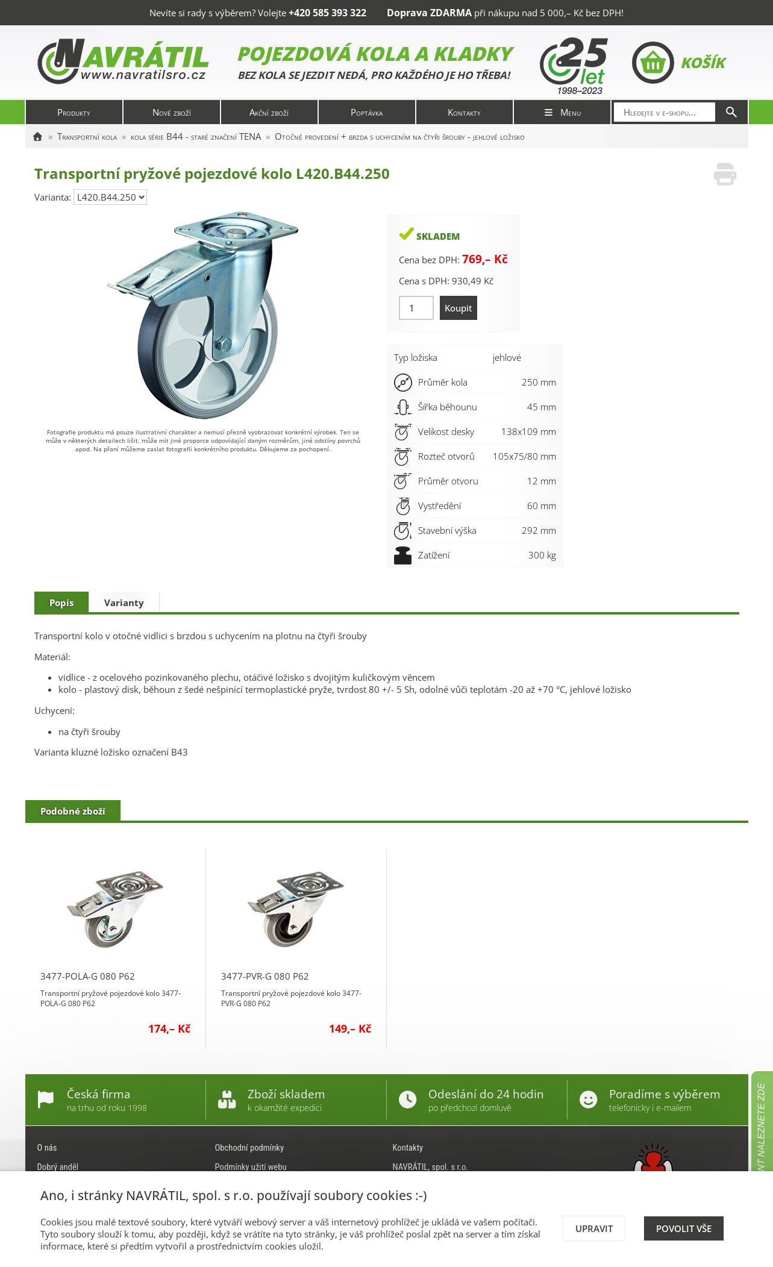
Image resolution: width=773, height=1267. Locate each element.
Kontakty (464, 112)
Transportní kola (87, 136)
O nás (47, 1147)
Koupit (458, 308)
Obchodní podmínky (249, 1147)
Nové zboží (171, 112)
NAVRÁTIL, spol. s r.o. (431, 1167)
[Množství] (416, 308)
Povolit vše (684, 1228)
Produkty (73, 112)
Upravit (594, 1228)
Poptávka (367, 112)
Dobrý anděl (58, 1167)
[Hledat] (731, 112)
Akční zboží (269, 112)
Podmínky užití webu (251, 1167)
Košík (678, 63)
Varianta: (54, 197)
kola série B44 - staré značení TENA (196, 136)
